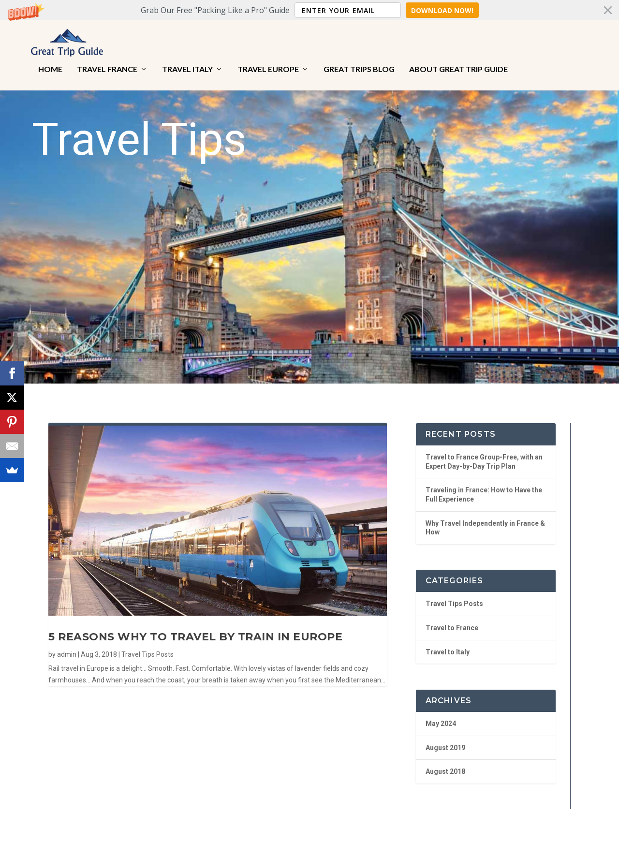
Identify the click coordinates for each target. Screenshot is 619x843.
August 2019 (445, 739)
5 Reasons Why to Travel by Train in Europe (195, 628)
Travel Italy (187, 63)
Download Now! (442, 10)
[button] (309, 10)
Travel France (107, 63)
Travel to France (452, 619)
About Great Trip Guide (458, 63)
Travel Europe (268, 63)
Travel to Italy (448, 643)
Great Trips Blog (359, 63)
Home (50, 63)
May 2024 (441, 715)
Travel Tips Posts (147, 646)
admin (66, 646)
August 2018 (445, 763)
